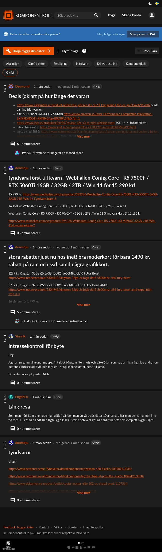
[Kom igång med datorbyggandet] (85, 51)
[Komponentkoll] (27, 15)
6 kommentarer (25, 143)
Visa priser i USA (142, 34)
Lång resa (19, 406)
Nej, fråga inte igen (111, 34)
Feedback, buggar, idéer (18, 527)
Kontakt (44, 527)
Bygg (111, 15)
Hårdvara (82, 63)
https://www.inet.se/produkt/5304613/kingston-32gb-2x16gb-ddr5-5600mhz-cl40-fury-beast (69, 278)
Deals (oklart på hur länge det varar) (48, 96)
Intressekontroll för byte (36, 346)
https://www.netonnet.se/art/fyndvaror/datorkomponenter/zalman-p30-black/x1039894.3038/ (70, 469)
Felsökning (60, 63)
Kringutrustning (107, 63)
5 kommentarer (25, 311)
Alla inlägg (12, 63)
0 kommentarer (25, 232)
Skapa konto (131, 15)
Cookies (73, 527)
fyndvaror (19, 452)
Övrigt (10, 72)
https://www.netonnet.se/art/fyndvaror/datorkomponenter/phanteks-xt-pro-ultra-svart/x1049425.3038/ (76, 476)
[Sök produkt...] (77, 15)
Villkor (58, 527)
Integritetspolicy (93, 527)
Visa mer (83, 136)
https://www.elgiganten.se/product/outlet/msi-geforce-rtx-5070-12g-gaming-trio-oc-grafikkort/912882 (83, 105)
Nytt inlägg (66, 50)
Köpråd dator (36, 63)
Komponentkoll (136, 63)
